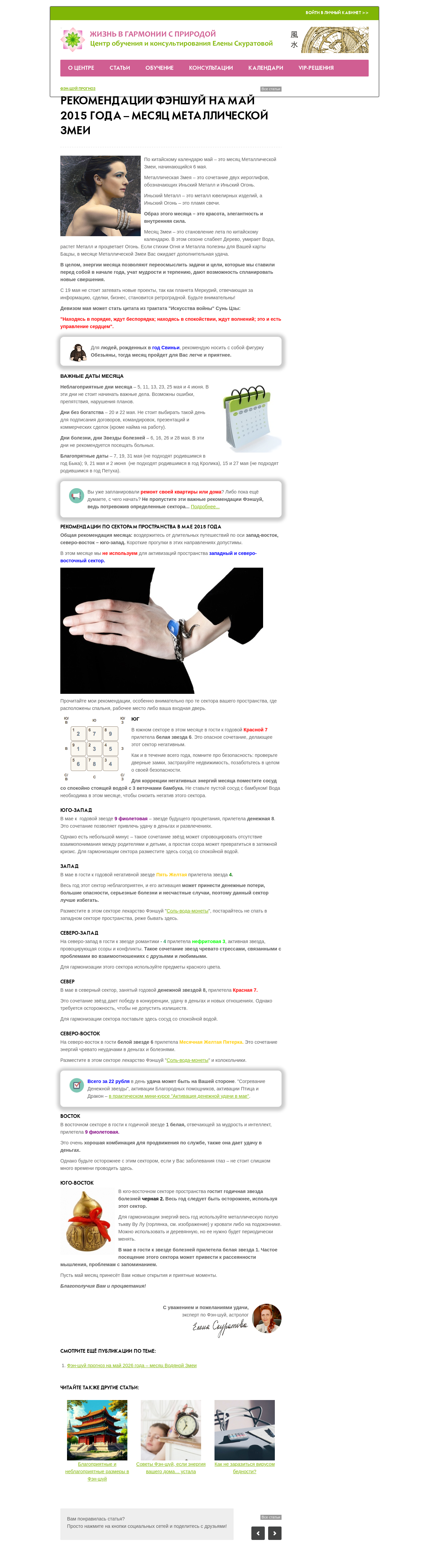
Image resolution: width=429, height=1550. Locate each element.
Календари (265, 68)
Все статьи (271, 89)
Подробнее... (205, 506)
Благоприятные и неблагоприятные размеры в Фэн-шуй (97, 1471)
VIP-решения (316, 68)
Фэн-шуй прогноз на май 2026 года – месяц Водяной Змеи (132, 1365)
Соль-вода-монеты (187, 911)
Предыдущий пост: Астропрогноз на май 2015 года (258, 1533)
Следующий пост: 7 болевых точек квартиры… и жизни (275, 1533)
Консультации (211, 68)
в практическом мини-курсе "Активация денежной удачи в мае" (179, 1096)
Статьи (120, 68)
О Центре (81, 68)
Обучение (159, 68)
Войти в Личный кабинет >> (337, 13)
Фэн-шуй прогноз (78, 89)
